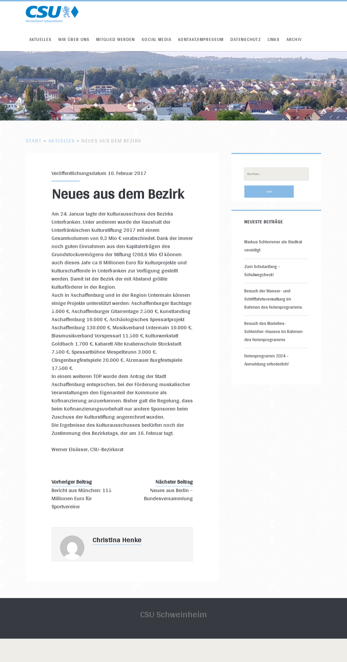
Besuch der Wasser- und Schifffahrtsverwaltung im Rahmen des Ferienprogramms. (273, 299)
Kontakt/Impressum (201, 39)
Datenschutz (245, 39)
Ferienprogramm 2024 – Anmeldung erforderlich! (266, 360)
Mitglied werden (115, 39)
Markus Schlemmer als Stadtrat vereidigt (273, 246)
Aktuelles (40, 39)
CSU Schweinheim (173, 614)
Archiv (294, 39)
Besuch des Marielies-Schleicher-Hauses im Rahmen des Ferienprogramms (273, 331)
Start (33, 141)
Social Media (157, 39)
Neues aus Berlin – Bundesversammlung (168, 494)
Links (274, 39)
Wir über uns (74, 39)
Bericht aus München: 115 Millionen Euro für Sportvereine (81, 498)
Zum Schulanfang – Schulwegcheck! (262, 271)
